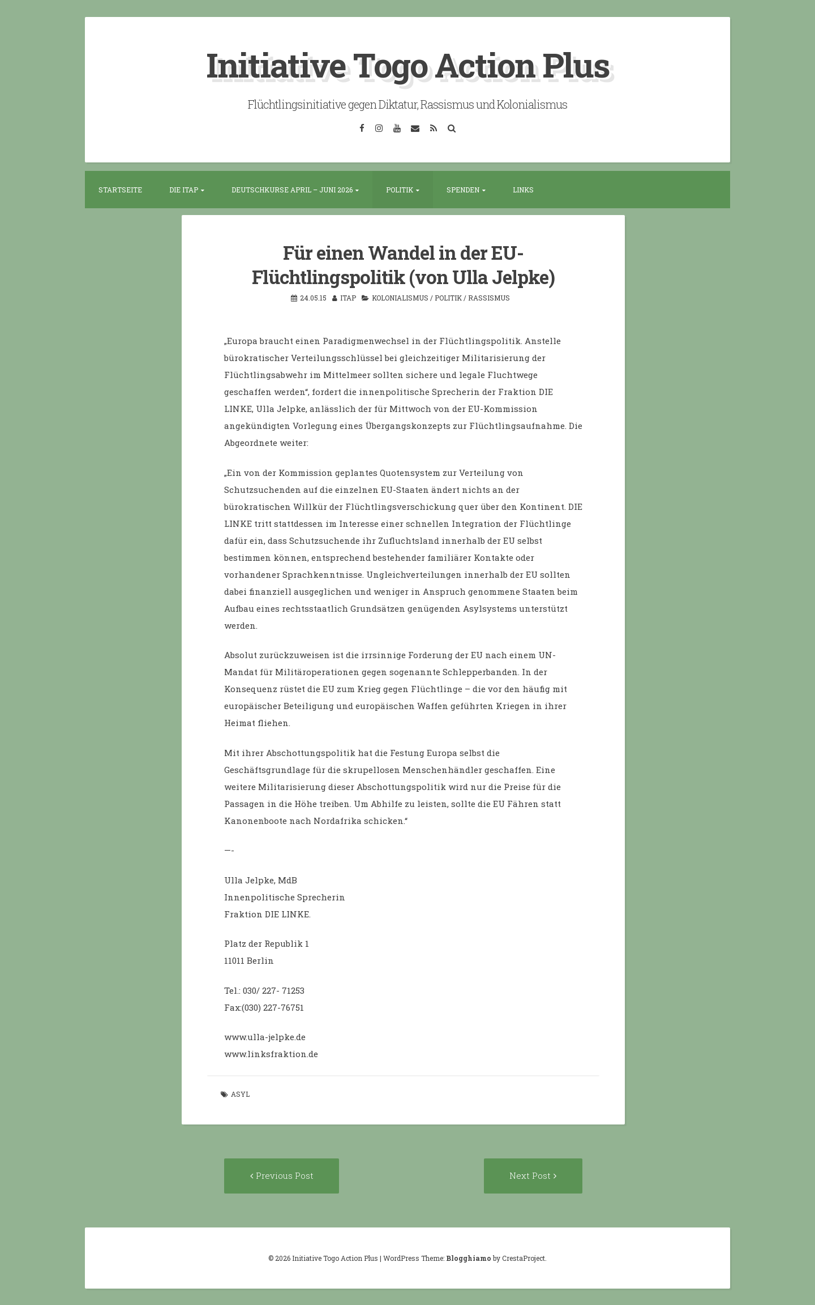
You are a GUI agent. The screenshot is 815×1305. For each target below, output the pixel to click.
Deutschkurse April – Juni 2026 (292, 189)
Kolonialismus (400, 296)
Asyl (240, 1093)
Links (523, 189)
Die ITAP (183, 189)
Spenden (463, 189)
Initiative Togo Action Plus (407, 64)
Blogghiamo (468, 1257)
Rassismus (489, 296)
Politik (399, 189)
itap (348, 296)
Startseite (120, 189)
